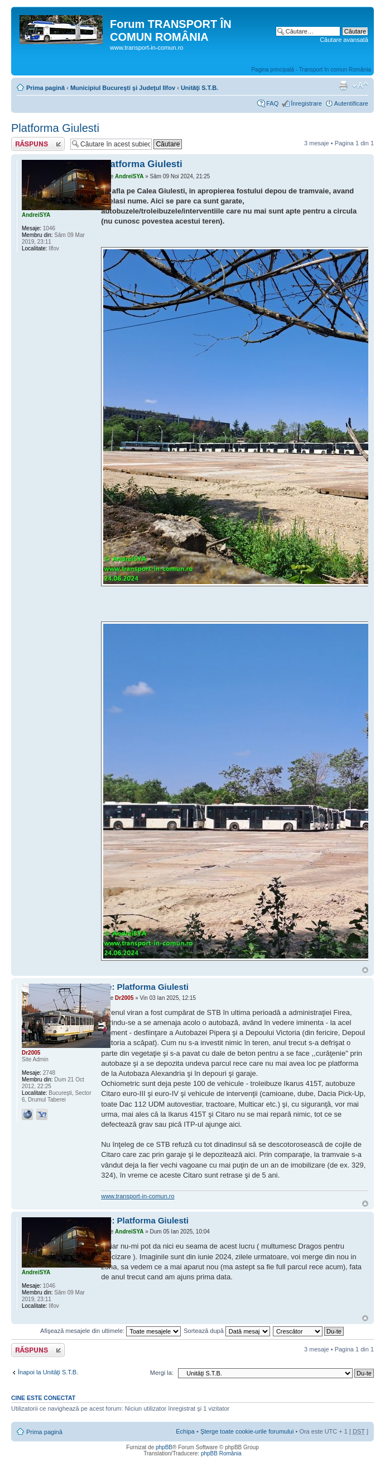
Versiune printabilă (343, 85)
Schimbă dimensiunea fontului (360, 85)
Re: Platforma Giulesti (145, 986)
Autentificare (351, 103)
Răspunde (38, 144)
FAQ (272, 103)
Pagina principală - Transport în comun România (311, 70)
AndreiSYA (129, 176)
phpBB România (221, 1453)
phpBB (164, 1447)
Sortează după (227, 1330)
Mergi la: (162, 1372)
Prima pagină (45, 87)
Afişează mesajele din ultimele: (110, 1330)
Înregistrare (306, 103)
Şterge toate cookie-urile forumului (247, 1431)
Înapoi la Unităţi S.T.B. (48, 1372)
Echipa (185, 1431)
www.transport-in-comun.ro (137, 1196)
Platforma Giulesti (55, 128)
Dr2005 (124, 998)
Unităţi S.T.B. (199, 87)
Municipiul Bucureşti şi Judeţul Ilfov (122, 87)
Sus (365, 970)
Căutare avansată (344, 39)
